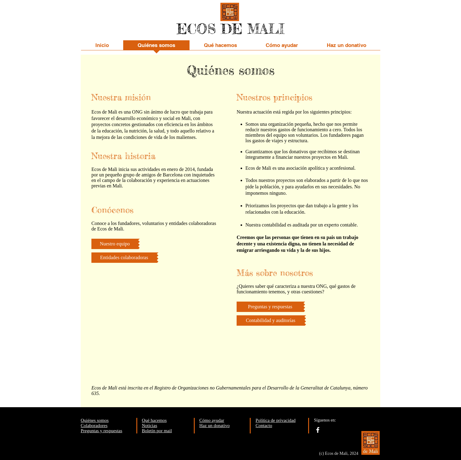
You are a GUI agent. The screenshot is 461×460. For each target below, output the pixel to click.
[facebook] (318, 430)
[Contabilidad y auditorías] (270, 320)
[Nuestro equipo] (114, 244)
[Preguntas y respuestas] (270, 307)
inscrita (134, 387)
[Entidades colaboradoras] (124, 257)
